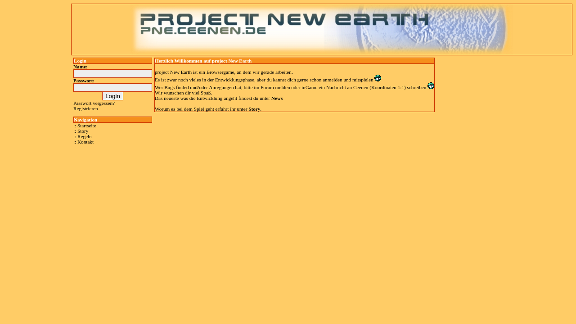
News (277, 98)
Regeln (84, 136)
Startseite (86, 125)
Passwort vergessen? (94, 103)
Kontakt (85, 141)
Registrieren (85, 108)
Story (82, 131)
